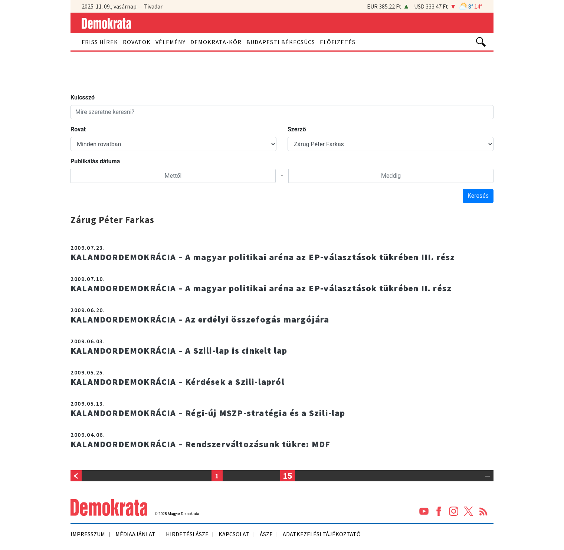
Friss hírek (100, 42)
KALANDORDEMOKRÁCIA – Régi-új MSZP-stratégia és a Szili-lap (209, 413)
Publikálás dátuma (95, 161)
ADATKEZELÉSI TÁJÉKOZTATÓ (322, 534)
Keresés (478, 195)
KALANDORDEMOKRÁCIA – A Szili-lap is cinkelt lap (180, 350)
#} (173, 144)
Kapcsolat (234, 534)
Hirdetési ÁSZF (187, 534)
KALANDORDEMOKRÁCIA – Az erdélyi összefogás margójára (200, 319)
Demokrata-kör (216, 42)
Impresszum (87, 534)
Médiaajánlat (135, 534)
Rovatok (137, 42)
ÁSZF (266, 534)
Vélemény (170, 42)
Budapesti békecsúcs (280, 42)
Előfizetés (337, 42)
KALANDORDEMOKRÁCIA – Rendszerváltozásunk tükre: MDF (201, 444)
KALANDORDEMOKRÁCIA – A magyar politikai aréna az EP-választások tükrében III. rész (264, 257)
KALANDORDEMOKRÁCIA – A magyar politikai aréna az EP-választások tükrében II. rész (263, 288)
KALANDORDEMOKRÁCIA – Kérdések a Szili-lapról (178, 381)
